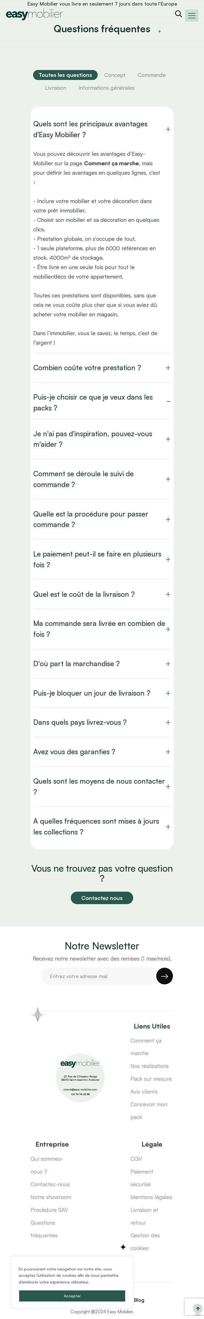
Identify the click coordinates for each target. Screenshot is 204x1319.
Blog (139, 1300)
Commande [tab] (152, 74)
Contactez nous (102, 897)
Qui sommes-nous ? (47, 1165)
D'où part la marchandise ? (76, 663)
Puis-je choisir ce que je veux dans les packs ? (93, 402)
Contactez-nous (50, 1184)
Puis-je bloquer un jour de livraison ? (91, 693)
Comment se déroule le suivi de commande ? (83, 479)
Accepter (72, 1295)
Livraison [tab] (55, 87)
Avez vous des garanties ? (74, 751)
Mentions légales (151, 1196)
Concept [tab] (114, 74)
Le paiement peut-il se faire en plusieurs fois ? (97, 559)
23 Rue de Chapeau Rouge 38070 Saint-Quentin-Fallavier (80, 1078)
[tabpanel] (102, 478)
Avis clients (144, 1091)
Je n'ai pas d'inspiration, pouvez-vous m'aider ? (92, 439)
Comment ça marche (146, 1047)
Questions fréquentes (44, 1229)
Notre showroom (51, 1196)
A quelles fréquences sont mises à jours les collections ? (96, 826)
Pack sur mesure (151, 1078)
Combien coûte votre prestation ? (87, 367)
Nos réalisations (149, 1065)
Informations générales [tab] (107, 87)
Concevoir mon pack (148, 1110)
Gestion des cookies (145, 1242)
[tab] (65, 75)
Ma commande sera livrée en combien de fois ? (99, 628)
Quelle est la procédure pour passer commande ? (90, 519)
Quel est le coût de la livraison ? (84, 594)
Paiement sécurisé (141, 1178)
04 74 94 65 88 (80, 1094)
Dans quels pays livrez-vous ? (80, 722)
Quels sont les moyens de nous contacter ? (99, 786)
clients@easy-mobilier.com (80, 1089)
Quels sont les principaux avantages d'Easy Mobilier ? (90, 129)
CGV (136, 1158)
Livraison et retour (144, 1216)
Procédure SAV (49, 1209)
